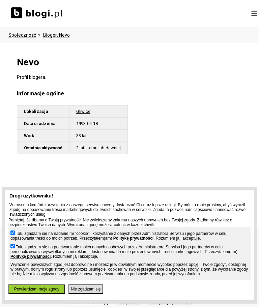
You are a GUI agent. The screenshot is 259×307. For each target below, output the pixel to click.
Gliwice (83, 111)
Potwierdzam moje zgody (36, 289)
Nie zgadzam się (86, 289)
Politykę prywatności (133, 238)
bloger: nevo (56, 35)
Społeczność (22, 35)
